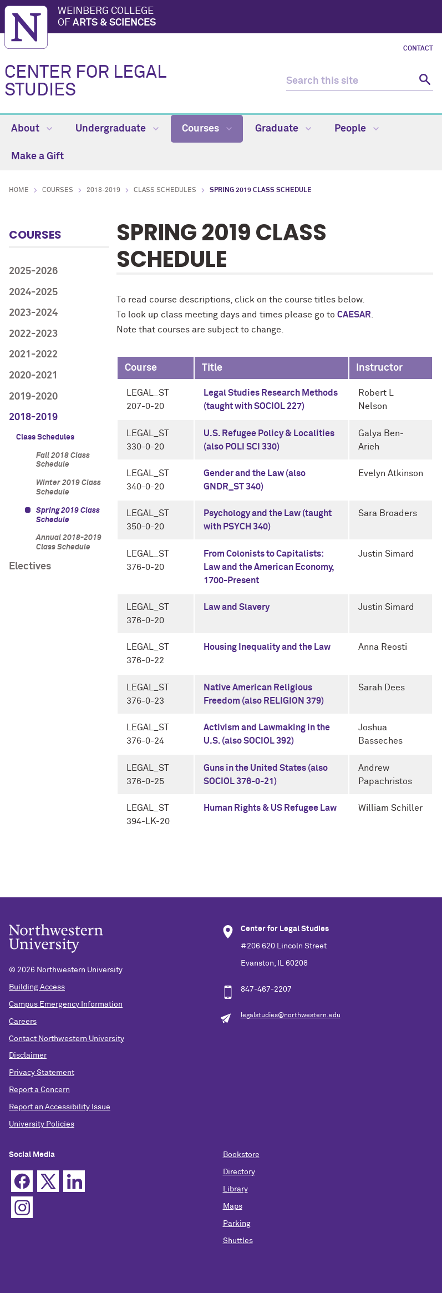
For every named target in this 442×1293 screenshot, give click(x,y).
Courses (207, 129)
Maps (232, 1206)
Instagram (22, 1207)
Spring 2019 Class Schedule (68, 515)
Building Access (37, 987)
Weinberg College (248, 17)
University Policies (41, 1124)
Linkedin (74, 1181)
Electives (30, 567)
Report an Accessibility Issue (59, 1107)
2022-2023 (33, 334)
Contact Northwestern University (66, 1039)
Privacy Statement (41, 1073)
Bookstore (241, 1155)
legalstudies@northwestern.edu (291, 1015)
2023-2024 (33, 313)
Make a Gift (37, 156)
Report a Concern (39, 1090)
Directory (239, 1172)
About (31, 129)
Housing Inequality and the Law (267, 647)
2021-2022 (33, 355)
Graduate (283, 129)
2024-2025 (33, 292)
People (356, 129)
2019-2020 (33, 397)
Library (235, 1189)
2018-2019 (103, 190)
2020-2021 (33, 376)
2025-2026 (33, 271)
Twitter (48, 1181)
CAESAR (354, 314)
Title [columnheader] (212, 368)
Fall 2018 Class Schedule (63, 460)
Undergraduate (117, 129)
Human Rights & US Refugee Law (270, 808)
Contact (418, 49)
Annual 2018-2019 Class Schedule (68, 542)
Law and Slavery (237, 607)
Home (19, 190)
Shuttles (238, 1241)
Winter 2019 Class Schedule (68, 487)
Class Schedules (165, 190)
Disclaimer (28, 1055)
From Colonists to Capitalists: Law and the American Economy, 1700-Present (269, 567)
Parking (237, 1224)
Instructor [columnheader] (379, 368)
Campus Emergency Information (66, 1004)
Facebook (22, 1181)
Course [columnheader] (141, 368)
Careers (23, 1022)
